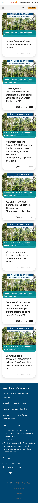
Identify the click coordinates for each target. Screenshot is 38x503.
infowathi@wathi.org (13, 467)
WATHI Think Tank (23, 483)
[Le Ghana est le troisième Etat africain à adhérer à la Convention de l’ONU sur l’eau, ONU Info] (19, 338)
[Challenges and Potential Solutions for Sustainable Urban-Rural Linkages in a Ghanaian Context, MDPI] (19, 71)
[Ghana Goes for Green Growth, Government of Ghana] (19, 24)
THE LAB (19, 493)
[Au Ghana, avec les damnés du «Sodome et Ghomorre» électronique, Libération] (19, 184)
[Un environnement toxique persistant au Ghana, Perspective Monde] (19, 234)
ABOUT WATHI (19, 489)
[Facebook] (4, 472)
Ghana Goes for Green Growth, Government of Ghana (18, 44)
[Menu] (2, 7)
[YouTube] (10, 472)
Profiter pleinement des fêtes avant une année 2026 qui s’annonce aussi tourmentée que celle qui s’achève (19, 446)
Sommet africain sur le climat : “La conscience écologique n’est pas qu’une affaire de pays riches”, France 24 (18, 308)
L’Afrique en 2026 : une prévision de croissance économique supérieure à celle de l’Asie (18, 433)
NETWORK (19, 498)
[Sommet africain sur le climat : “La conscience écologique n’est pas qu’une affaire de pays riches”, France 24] (19, 285)
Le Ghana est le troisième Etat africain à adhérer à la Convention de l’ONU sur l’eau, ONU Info (19, 362)
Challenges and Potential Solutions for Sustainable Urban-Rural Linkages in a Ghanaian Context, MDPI (19, 94)
